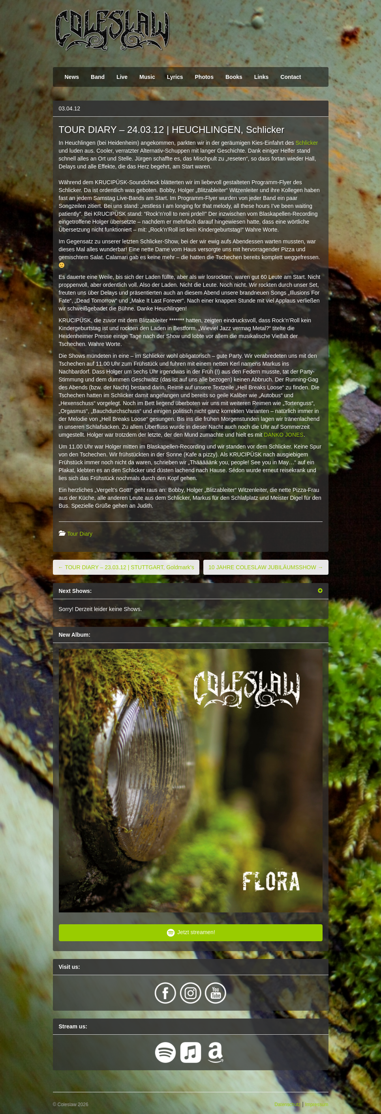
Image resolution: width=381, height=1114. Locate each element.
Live (122, 77)
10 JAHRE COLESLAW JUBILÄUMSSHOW (265, 567)
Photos (204, 77)
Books (233, 77)
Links (261, 77)
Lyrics (175, 77)
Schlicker (306, 143)
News (72, 77)
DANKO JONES (283, 435)
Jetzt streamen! (190, 933)
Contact (290, 77)
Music (147, 77)
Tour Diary (79, 534)
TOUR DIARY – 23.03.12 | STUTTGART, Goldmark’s (126, 567)
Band (98, 77)
